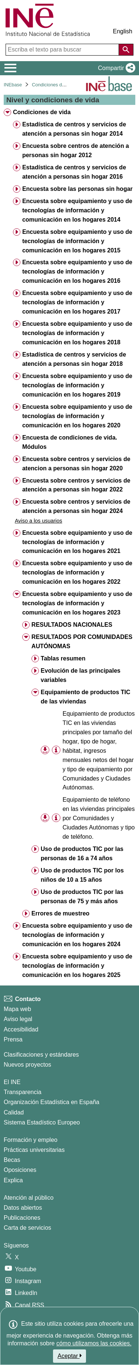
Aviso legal (18, 1019)
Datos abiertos (23, 1208)
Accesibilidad (21, 1029)
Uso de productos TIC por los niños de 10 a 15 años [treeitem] (82, 875)
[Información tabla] (56, 750)
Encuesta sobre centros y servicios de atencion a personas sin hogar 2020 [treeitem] (76, 463)
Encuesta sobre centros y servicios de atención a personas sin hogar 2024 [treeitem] (76, 506)
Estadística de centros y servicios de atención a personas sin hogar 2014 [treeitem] (74, 129)
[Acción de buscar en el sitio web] (126, 50)
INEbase (13, 84)
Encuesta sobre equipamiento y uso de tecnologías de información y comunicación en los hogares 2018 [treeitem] (77, 333)
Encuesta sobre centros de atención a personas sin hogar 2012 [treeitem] (75, 150)
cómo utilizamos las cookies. (94, 1343)
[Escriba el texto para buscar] (63, 50)
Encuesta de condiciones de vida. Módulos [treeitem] (69, 442)
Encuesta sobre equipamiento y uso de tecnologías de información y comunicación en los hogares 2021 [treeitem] (77, 542)
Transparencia (23, 1092)
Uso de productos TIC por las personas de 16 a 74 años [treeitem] (82, 853)
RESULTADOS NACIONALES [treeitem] (72, 625)
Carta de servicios (27, 1228)
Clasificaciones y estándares (41, 1054)
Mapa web (17, 1009)
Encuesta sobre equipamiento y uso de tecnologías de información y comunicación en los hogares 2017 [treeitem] (77, 302)
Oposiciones (20, 1170)
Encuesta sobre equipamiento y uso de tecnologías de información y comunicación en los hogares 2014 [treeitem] (77, 210)
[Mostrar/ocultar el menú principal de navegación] (10, 68)
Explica (13, 1180)
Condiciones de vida (53, 84)
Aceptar (69, 1355)
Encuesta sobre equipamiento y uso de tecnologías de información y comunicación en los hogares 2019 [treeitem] (77, 385)
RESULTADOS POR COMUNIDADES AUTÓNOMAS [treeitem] (82, 641)
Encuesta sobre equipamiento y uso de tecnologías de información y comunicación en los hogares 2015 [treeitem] (77, 241)
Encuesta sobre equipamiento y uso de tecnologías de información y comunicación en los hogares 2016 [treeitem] (77, 271)
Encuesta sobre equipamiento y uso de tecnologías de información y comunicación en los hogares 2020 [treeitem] (77, 416)
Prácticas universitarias (34, 1150)
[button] (115, 68)
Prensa (13, 1039)
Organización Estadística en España (51, 1102)
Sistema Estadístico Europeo (42, 1122)
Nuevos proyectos (27, 1064)
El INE (12, 1082)
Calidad (14, 1112)
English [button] (122, 31)
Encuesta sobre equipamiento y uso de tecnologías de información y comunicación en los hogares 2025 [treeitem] (77, 965)
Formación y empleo (30, 1140)
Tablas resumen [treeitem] (63, 658)
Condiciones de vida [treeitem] (42, 112)
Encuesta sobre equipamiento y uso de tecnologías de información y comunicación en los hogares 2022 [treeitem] (77, 572)
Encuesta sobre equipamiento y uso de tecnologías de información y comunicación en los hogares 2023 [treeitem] (77, 603)
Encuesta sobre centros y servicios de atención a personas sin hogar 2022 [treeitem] (76, 485)
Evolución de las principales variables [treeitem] (80, 675)
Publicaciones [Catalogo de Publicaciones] (22, 1218)
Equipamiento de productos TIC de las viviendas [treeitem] (85, 697)
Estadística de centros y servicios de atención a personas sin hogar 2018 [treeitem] (74, 359)
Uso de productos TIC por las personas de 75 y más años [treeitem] (82, 896)
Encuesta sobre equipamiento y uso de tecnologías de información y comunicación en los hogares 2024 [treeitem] (77, 934)
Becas (12, 1160)
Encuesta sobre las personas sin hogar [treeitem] (77, 189)
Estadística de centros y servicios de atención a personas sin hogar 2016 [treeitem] (74, 172)
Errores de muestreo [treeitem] (61, 913)
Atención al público (28, 1198)
